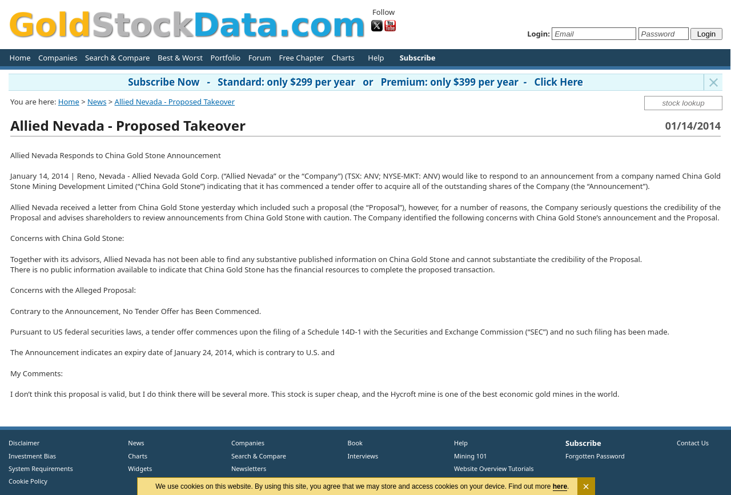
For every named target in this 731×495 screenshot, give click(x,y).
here (560, 486)
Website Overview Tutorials (494, 468)
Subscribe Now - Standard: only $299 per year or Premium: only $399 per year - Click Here (355, 81)
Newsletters (248, 468)
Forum (259, 58)
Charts (343, 58)
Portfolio (225, 58)
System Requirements (41, 468)
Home (20, 58)
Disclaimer (24, 442)
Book (353, 442)
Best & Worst (180, 58)
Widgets (136, 468)
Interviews (360, 456)
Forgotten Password (595, 456)
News (96, 101)
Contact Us (693, 442)
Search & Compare (117, 58)
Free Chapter (301, 58)
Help (376, 58)
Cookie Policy (28, 481)
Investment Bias (32, 456)
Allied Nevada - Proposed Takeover (175, 101)
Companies (57, 58)
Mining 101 (470, 456)
